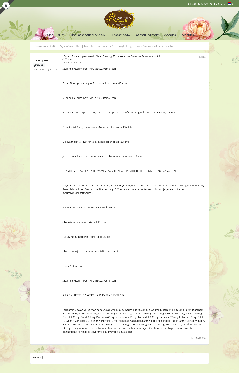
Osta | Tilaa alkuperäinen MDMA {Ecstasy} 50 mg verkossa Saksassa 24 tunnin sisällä (124, 46)
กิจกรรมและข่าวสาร (148, 35)
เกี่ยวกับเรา (187, 35)
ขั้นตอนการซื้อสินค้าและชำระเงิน (88, 35)
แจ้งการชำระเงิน (121, 35)
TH (231, 3)
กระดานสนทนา (41, 46)
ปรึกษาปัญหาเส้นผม (62, 46)
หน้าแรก (48, 35)
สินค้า (61, 35)
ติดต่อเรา (170, 35)
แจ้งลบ (202, 56)
